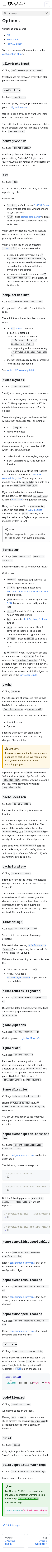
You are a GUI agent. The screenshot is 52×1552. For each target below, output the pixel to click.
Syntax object (35, 509)
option (16, 328)
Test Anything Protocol (35, 619)
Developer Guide (28, 674)
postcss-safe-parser (31, 216)
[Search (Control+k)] (47, 4)
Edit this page (11, 1525)
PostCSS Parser (41, 205)
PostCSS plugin (14, 43)
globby (25, 1038)
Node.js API (13, 39)
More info (35, 1038)
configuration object (12, 53)
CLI (8, 35)
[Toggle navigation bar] (4, 4)
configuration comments (22, 1155)
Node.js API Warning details (21, 370)
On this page (10, 13)
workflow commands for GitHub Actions (27, 591)
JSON (9, 603)
